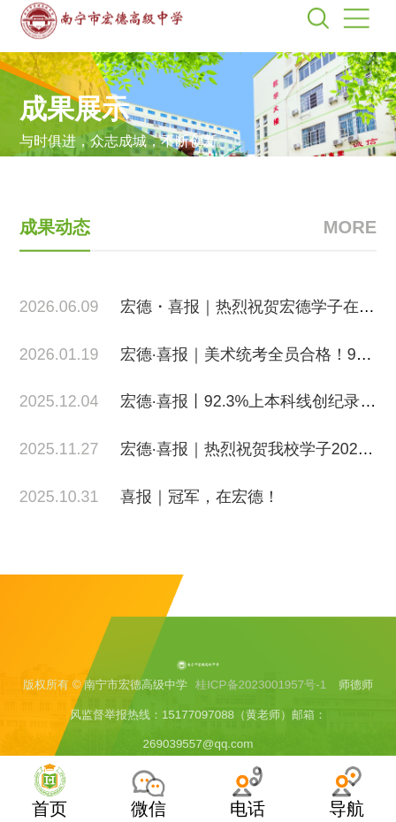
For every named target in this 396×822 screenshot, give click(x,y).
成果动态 (54, 244)
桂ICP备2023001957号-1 (260, 696)
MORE (350, 244)
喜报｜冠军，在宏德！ (199, 512)
